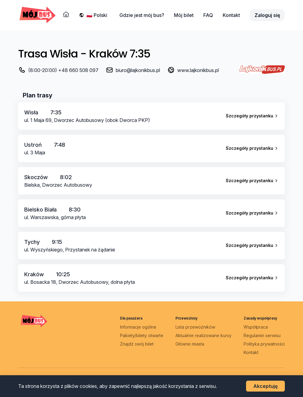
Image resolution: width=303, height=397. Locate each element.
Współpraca (256, 327)
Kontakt (231, 15)
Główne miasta (189, 343)
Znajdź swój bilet (137, 343)
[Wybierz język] (98, 15)
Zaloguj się (267, 15)
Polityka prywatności (264, 343)
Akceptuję (265, 386)
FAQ (208, 15)
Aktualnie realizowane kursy (203, 335)
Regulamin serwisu (262, 335)
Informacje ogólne (138, 327)
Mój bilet (184, 15)
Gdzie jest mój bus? (141, 15)
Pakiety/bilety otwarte (141, 335)
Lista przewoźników (195, 327)
